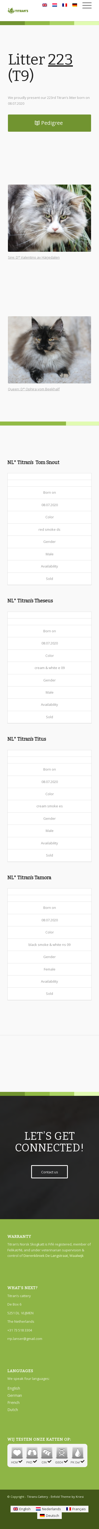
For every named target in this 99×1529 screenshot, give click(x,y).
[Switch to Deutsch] (49, 1515)
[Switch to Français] (76, 1509)
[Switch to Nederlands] (48, 1509)
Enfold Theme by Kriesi (67, 1497)
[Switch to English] (22, 1509)
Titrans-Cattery (37, 1497)
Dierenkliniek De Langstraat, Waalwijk (53, 1255)
